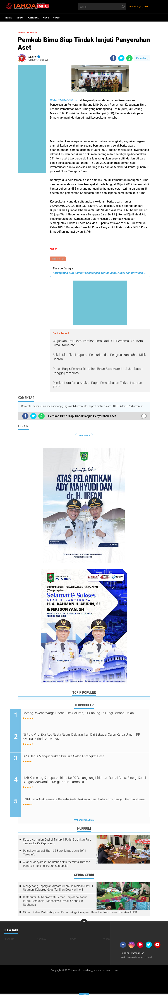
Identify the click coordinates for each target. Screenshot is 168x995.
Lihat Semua (84, 436)
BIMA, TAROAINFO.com (64, 100)
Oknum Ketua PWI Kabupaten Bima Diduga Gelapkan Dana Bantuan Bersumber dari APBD (80, 913)
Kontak (151, 959)
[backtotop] (84, 923)
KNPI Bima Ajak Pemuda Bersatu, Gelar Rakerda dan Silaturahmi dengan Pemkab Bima (85, 803)
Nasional (33, 17)
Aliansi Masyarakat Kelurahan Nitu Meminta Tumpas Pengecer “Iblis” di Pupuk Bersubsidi (56, 865)
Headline (9, 940)
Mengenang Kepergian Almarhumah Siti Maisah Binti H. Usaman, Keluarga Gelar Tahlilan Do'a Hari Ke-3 (58, 889)
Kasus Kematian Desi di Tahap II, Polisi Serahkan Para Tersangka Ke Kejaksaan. (57, 842)
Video (56, 17)
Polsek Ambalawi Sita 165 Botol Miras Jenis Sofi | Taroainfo (54, 853)
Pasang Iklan (139, 954)
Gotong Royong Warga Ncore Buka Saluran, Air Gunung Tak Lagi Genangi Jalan (84, 716)
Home (8, 17)
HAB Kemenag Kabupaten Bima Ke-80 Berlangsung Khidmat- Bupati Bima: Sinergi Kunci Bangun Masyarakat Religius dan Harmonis (82, 784)
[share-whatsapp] (129, 58)
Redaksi (125, 954)
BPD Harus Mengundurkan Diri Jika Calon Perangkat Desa (79, 757)
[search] (102, 6)
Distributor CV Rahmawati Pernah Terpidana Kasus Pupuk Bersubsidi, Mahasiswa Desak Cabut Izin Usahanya (55, 902)
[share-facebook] (113, 58)
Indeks (20, 17)
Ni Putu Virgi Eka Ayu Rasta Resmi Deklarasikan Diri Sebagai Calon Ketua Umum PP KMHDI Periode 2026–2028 (87, 738)
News (46, 17)
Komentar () (142, 58)
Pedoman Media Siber (133, 959)
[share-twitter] (121, 58)
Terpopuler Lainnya (84, 821)
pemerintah (58, 259)
